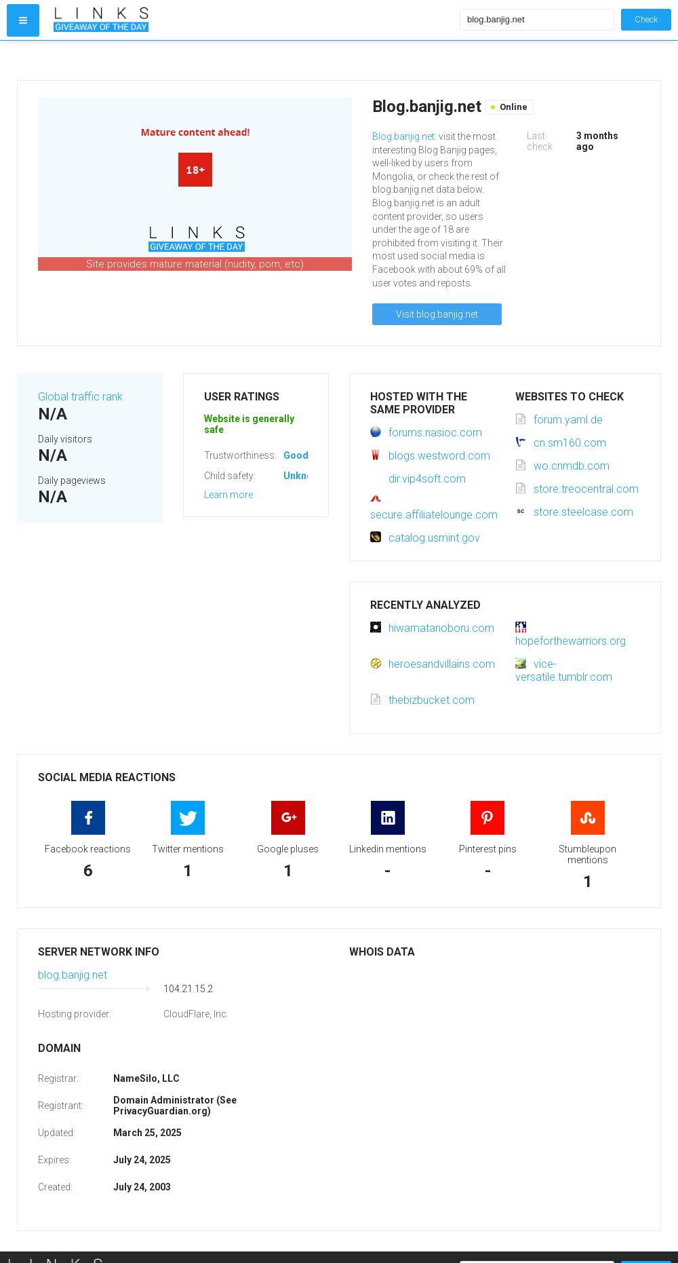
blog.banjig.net (72, 974)
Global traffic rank (80, 396)
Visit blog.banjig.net (437, 314)
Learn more (228, 494)
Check (646, 19)
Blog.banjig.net (403, 136)
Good (295, 455)
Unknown (304, 475)
